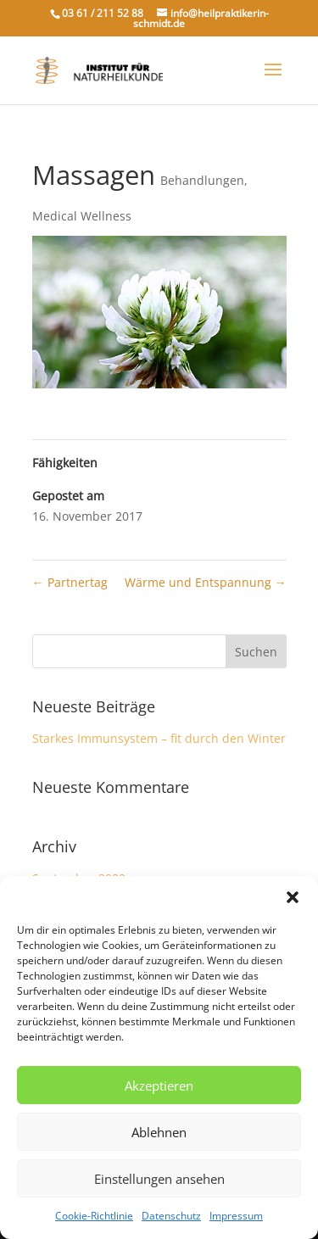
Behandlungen (202, 180)
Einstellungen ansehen (159, 1178)
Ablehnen (159, 1132)
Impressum (236, 1215)
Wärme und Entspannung (206, 582)
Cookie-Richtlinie (94, 1215)
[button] (292, 897)
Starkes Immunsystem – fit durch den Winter (159, 738)
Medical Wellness (81, 216)
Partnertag (70, 582)
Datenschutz (171, 1215)
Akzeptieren (159, 1085)
